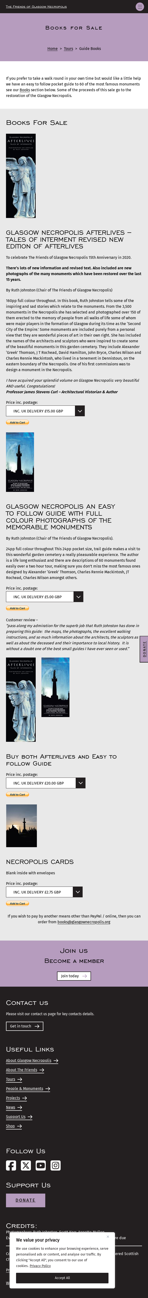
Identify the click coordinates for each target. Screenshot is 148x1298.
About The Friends (25, 1070)
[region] (62, 1260)
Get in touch (24, 1026)
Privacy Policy (40, 1266)
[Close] (110, 1236)
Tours (68, 48)
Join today (74, 976)
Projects (16, 1098)
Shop (14, 1126)
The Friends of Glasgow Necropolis (36, 7)
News (14, 1107)
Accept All (62, 1278)
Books (25, 90)
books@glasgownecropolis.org (83, 922)
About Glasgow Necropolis (32, 1060)
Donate (26, 1200)
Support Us (19, 1116)
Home (52, 48)
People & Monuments (28, 1088)
